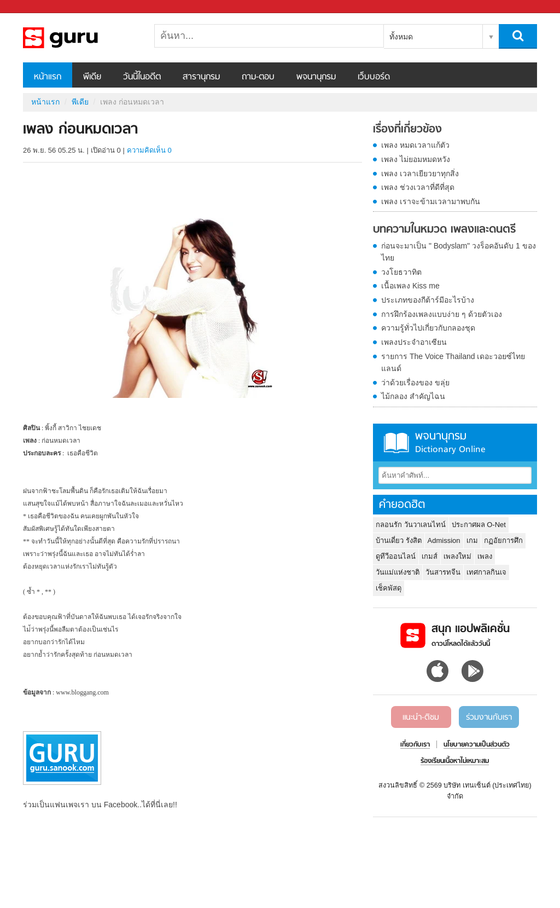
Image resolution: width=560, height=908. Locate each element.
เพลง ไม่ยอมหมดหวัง (415, 159)
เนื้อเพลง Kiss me (410, 285)
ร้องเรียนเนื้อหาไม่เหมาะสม (455, 761)
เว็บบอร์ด (374, 77)
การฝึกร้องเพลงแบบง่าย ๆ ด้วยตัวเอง (441, 314)
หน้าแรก (47, 77)
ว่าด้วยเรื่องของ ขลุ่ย (415, 382)
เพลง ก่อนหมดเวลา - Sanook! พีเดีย (80, 38)
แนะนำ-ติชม (420, 717)
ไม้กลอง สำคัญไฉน (413, 396)
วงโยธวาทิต (401, 272)
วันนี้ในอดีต (142, 77)
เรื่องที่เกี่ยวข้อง (407, 130)
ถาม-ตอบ (258, 77)
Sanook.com (32, 7)
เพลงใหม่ (457, 556)
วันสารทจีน (442, 572)
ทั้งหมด (401, 36)
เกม (472, 540)
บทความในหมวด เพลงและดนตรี (444, 230)
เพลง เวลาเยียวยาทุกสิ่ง (420, 173)
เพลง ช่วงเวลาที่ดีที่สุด (417, 187)
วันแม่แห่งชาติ (397, 572)
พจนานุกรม (316, 77)
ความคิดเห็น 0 (149, 150)
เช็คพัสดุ (388, 588)
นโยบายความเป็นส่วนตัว (477, 744)
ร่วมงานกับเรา (489, 717)
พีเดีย (92, 77)
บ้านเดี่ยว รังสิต (399, 540)
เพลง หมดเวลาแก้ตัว (415, 145)
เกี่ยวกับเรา (415, 744)
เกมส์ (430, 556)
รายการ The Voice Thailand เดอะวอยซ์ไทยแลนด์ (453, 362)
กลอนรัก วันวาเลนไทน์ (411, 524)
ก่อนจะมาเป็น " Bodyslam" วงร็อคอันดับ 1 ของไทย (458, 251)
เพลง (484, 556)
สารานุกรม (201, 77)
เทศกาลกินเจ (486, 572)
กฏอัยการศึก (503, 540)
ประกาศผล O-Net (479, 524)
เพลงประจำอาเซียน (414, 342)
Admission (444, 540)
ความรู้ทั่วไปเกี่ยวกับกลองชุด (428, 327)
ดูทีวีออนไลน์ (396, 556)
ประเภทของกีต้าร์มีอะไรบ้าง (427, 300)
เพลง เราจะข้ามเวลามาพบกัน (430, 201)
